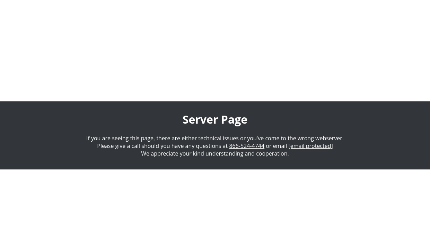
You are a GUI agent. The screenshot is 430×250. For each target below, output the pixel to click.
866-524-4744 (246, 146)
